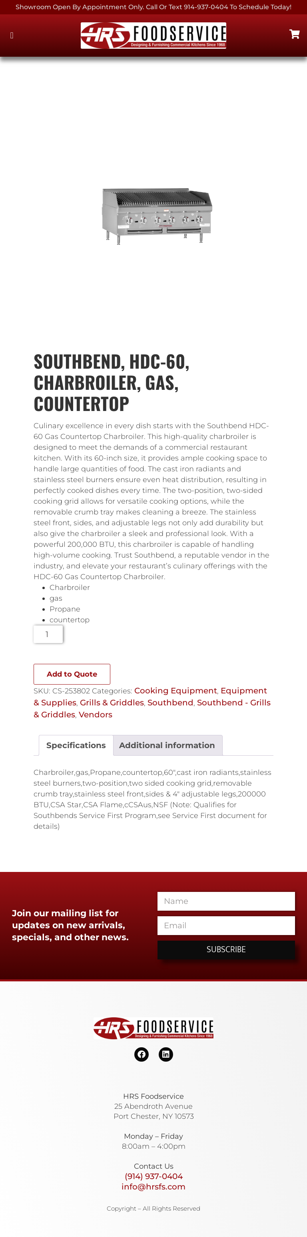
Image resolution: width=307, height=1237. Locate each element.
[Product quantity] (48, 634)
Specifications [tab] (76, 745)
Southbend (170, 702)
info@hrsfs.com (153, 1186)
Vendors (95, 714)
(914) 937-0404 (154, 1176)
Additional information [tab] (167, 745)
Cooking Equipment (175, 690)
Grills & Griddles (112, 702)
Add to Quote (72, 674)
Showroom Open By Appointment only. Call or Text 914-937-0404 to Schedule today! (153, 7)
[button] (12, 35)
